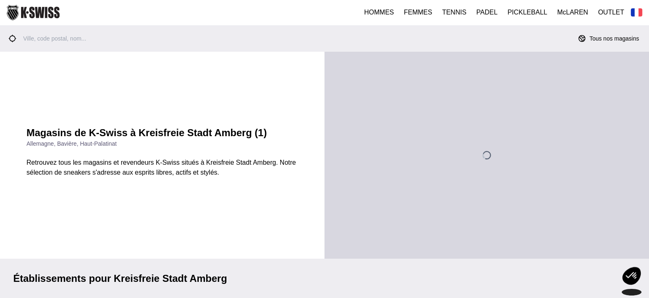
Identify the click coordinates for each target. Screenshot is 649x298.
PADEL (487, 12)
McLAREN (572, 12)
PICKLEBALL (527, 12)
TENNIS (454, 12)
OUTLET (611, 12)
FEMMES (418, 12)
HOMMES (379, 12)
